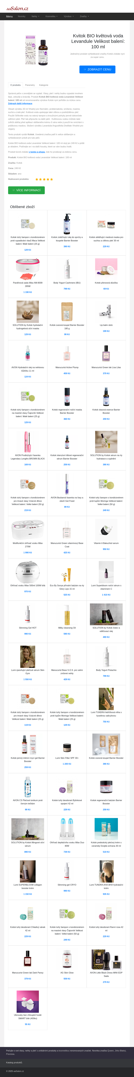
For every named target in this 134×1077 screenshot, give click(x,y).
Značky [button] (83, 16)
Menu (9, 16)
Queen (110, 1051)
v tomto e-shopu (37, 152)
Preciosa (10, 1054)
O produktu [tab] (15, 85)
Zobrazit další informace (20, 103)
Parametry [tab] (30, 85)
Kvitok (110, 54)
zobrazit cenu (99, 69)
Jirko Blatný (120, 1051)
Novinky (21, 16)
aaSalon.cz (18, 1071)
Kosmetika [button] (51, 16)
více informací (28, 190)
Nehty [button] (35, 16)
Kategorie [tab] (43, 85)
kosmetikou (64, 1051)
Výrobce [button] (68, 16)
